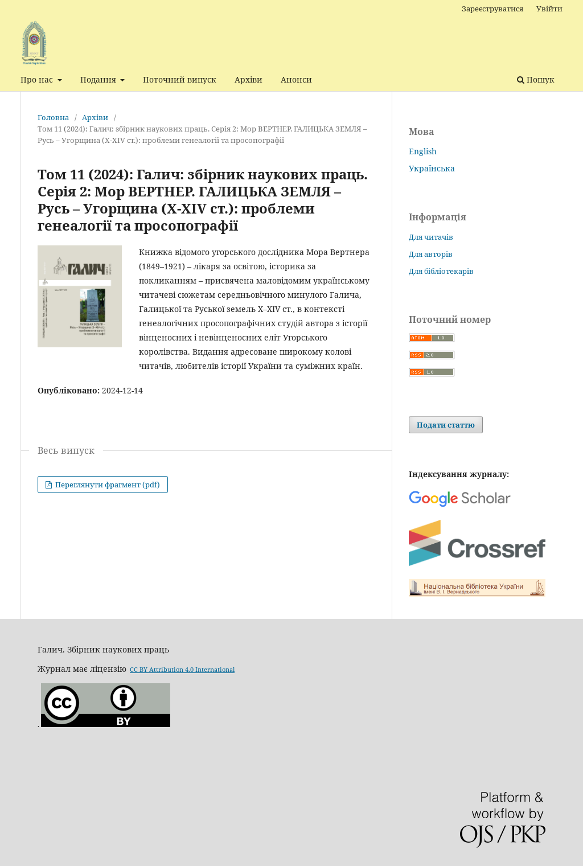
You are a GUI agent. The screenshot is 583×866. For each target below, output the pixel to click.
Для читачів (431, 237)
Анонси (296, 79)
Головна (53, 117)
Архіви (248, 79)
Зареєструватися (492, 8)
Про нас (37, 79)
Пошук (536, 79)
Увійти (549, 8)
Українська (432, 168)
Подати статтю (446, 425)
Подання (99, 79)
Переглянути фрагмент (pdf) (107, 484)
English (423, 151)
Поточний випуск (179, 79)
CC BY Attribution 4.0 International (182, 667)
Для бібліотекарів (441, 271)
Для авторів (431, 254)
